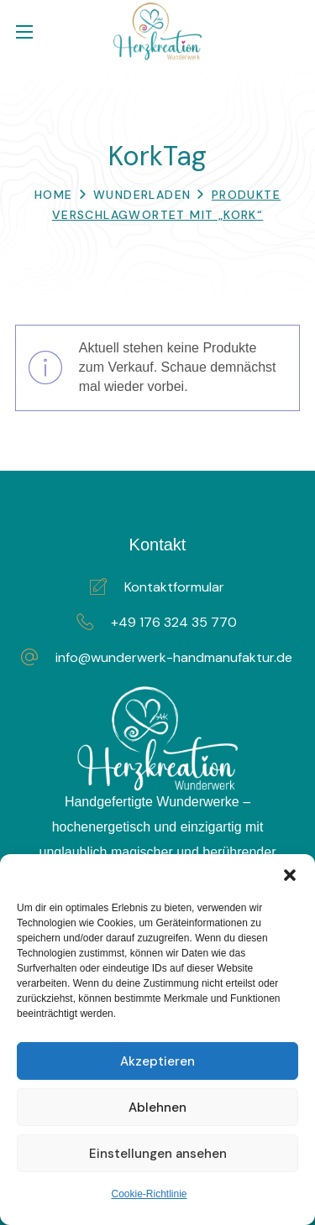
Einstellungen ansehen (158, 1153)
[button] (289, 875)
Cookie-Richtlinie (148, 1194)
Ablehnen (157, 1107)
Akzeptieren (157, 1061)
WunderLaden (142, 194)
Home (53, 194)
